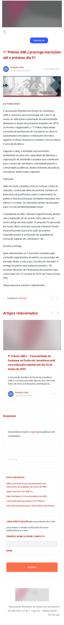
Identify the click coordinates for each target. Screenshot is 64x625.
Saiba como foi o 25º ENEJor (19, 491)
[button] (4, 31)
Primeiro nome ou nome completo (25, 536)
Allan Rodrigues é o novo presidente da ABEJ (26, 496)
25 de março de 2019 (20, 70)
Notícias (23, 298)
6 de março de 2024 (23, 395)
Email (9, 550)
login (33, 431)
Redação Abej (16, 67)
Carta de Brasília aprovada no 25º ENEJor (25, 501)
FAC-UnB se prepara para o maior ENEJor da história (30, 506)
